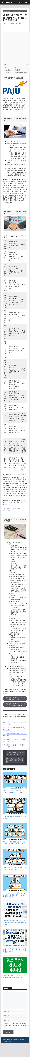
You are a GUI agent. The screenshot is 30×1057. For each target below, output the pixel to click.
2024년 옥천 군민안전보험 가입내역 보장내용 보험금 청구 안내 (14, 729)
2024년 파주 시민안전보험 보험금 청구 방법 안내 (17, 72)
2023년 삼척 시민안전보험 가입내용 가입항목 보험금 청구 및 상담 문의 (14, 740)
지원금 (9, 11)
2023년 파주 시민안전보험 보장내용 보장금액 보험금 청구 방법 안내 (15, 509)
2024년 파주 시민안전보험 (10, 67)
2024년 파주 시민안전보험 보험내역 (14, 69)
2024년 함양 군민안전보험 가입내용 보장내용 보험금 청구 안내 (15, 734)
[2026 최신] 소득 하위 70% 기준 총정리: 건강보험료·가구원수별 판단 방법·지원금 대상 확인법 (14, 922)
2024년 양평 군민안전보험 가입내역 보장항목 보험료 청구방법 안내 (15, 723)
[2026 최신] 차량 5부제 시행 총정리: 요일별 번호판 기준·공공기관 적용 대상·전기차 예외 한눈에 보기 (15, 895)
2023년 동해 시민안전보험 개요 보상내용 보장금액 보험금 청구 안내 (15, 746)
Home (5, 11)
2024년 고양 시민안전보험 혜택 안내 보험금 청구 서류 (15, 754)
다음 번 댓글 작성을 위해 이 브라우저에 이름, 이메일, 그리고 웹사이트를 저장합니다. (16, 1025)
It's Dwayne (6, 2)
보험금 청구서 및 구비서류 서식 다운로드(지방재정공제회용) (15, 705)
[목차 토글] (26, 65)
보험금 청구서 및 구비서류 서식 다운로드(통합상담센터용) (15, 699)
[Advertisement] (14, 48)
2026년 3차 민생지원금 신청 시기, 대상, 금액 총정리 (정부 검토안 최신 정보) (14, 843)
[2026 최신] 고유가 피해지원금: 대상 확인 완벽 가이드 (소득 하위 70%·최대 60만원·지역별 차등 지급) (14, 950)
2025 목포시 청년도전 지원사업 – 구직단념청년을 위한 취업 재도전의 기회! (14, 976)
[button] (20, 2)
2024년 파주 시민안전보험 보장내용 (14, 70)
